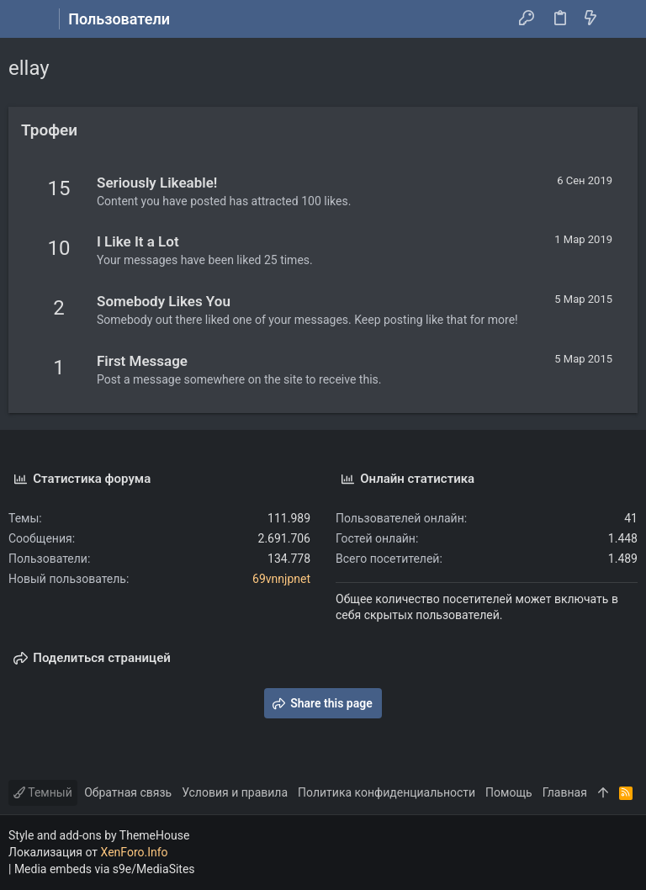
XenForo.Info (134, 852)
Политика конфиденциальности (386, 792)
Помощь (508, 792)
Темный (42, 792)
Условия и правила (235, 792)
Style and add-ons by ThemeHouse (98, 835)
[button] (25, 19)
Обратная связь (128, 792)
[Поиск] (621, 19)
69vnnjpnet (281, 578)
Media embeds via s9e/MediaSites (104, 869)
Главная (565, 792)
